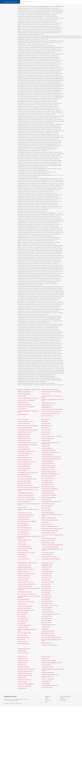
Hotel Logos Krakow (46, 569)
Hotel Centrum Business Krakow (24, 539)
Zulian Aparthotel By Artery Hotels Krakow (51, 559)
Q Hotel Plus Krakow (46, 508)
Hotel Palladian (45, 421)
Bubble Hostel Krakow (22, 662)
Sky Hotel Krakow (45, 522)
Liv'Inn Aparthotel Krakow (47, 461)
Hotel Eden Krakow (22, 623)
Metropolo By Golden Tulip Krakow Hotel (50, 473)
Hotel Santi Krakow (46, 427)
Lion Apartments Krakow (47, 618)
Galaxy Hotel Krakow (22, 507)
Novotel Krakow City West (47, 484)
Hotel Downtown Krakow (23, 620)
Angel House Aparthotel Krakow (24, 567)
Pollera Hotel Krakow (46, 626)
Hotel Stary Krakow (46, 393)
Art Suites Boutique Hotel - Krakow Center (27, 461)
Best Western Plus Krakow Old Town (25, 582)
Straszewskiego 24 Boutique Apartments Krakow (52, 528)
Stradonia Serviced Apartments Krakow (50, 526)
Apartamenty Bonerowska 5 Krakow (25, 569)
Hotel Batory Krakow (22, 616)
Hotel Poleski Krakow (46, 584)
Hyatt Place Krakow (46, 446)
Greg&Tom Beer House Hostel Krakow (26, 684)
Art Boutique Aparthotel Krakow (24, 459)
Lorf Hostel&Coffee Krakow (48, 672)
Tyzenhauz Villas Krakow (47, 687)
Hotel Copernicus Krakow (23, 402)
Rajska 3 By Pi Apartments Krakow (49, 517)
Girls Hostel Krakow (22, 677)
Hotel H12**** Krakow (23, 550)
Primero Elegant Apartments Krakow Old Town (52, 501)
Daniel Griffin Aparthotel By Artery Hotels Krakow (28, 487)
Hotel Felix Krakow (22, 650)
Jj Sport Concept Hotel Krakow (48, 611)
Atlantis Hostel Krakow (23, 658)
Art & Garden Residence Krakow (25, 457)
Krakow (11, 2)
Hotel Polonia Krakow (46, 586)
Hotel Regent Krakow (46, 588)
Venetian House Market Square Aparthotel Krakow (52, 544)
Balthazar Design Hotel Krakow (24, 391)
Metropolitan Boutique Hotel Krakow (49, 471)
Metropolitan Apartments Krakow (49, 624)
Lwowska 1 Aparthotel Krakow (48, 463)
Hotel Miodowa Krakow (47, 577)
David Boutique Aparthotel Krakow (25, 591)
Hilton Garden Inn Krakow (23, 525)
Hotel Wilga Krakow (46, 599)
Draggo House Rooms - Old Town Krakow (27, 669)
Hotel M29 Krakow (46, 419)
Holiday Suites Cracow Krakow (24, 529)
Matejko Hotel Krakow (46, 622)
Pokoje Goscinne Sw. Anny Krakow (49, 495)
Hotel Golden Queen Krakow (24, 546)
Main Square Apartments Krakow (49, 465)
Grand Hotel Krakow (22, 396)
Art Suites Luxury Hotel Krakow (24, 464)
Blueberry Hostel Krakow (23, 660)
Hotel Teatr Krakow (46, 434)
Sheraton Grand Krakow (47, 407)
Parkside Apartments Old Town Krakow (50, 488)
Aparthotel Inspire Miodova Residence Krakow (27, 444)
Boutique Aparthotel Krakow (24, 474)
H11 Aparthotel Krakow (23, 523)
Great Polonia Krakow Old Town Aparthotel (27, 521)
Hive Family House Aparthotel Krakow (26, 610)
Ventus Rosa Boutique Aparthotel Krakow (50, 546)
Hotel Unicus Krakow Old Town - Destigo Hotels (52, 436)
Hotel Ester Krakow (22, 541)
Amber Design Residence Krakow (25, 427)
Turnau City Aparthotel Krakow (48, 542)
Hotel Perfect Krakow (46, 423)
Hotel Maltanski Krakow (47, 573)
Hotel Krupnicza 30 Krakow (23, 559)
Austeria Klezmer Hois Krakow (24, 468)
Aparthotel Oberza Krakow (23, 446)
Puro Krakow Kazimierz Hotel (48, 503)
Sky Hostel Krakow (46, 683)
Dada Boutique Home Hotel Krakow (25, 485)
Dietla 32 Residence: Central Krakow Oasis (27, 594)
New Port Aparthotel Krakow (48, 478)
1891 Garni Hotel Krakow (23, 419)
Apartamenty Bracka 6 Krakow (24, 434)
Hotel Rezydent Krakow (47, 590)
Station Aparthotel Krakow (23, 652)
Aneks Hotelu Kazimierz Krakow (25, 564)
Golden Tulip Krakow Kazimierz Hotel (26, 514)
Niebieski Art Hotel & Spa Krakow (49, 403)
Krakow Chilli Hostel (46, 664)
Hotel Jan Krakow (21, 639)
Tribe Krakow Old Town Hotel (48, 540)
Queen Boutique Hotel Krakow (48, 512)
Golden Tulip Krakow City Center (25, 512)
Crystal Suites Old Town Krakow (24, 483)
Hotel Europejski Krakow (23, 627)
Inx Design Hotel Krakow (47, 448)
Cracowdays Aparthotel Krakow (24, 481)
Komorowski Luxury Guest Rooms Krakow (51, 452)
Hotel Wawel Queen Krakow (48, 438)
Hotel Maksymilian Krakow (47, 571)
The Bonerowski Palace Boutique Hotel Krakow (52, 411)
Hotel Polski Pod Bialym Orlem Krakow (50, 389)
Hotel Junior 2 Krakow (22, 641)
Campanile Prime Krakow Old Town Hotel (27, 584)
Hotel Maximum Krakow (47, 575)
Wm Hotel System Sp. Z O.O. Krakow (50, 645)
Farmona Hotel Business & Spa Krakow (26, 601)
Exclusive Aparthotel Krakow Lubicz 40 (26, 495)
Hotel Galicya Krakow (22, 635)
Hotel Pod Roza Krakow (23, 414)
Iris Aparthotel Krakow (46, 609)
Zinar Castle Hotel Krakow (47, 415)
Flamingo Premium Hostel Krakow (25, 675)
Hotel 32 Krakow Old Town (23, 534)
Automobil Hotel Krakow (23, 579)
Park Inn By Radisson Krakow (48, 486)
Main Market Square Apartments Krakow (50, 674)
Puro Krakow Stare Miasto (47, 505)
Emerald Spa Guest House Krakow (25, 673)
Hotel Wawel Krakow (46, 594)
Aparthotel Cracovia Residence (24, 440)
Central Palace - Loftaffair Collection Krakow (27, 478)
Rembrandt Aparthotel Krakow (48, 633)
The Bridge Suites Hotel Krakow (48, 532)
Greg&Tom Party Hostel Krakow (24, 686)
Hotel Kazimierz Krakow (47, 564)
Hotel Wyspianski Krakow (47, 603)
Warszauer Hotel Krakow (47, 554)
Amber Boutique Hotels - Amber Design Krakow (28, 425)
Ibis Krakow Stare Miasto (47, 607)
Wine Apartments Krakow (47, 643)
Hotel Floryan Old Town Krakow (24, 632)
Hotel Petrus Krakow (46, 579)
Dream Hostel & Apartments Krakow (25, 671)
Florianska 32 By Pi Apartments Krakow (26, 497)
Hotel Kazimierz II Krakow (23, 643)
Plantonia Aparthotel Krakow (48, 491)
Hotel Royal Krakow (46, 592)
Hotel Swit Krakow (46, 658)
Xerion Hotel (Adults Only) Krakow (49, 556)
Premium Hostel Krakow (47, 681)
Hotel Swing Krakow (46, 432)
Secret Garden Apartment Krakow (49, 635)
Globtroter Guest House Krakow (24, 679)
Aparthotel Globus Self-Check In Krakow (26, 573)
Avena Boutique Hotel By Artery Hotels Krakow (28, 472)
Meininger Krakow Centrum (47, 676)
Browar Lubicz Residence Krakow (25, 476)
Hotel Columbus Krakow (23, 618)
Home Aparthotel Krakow (23, 532)
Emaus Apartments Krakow (23, 599)
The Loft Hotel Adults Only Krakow (49, 538)
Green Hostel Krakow (22, 681)
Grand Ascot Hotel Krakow (23, 519)
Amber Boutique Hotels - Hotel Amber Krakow (27, 562)
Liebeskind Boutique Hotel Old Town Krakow (51, 459)
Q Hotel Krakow (45, 628)
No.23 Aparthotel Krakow (47, 480)
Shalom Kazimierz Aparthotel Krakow (50, 520)
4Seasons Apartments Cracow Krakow (26, 421)
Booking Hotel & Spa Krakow (24, 393)
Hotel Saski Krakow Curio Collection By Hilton (52, 391)
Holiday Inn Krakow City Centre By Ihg (26, 400)
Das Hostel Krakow (22, 664)
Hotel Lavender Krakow (47, 567)
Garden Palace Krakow (22, 603)
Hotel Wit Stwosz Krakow (47, 601)
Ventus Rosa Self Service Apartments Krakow (51, 637)
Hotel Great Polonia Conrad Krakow (25, 548)
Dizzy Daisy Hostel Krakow (23, 667)
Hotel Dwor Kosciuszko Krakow (24, 404)
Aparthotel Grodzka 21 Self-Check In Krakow (27, 442)
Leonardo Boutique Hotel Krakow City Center (51, 456)
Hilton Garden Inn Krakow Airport (25, 527)
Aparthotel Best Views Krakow (24, 438)
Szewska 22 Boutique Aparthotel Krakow (50, 530)
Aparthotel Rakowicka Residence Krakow (26, 451)
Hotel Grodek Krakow (22, 408)
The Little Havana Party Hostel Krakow (50, 685)
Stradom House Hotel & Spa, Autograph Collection (52, 409)
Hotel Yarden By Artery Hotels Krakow (50, 605)
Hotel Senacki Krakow (46, 429)
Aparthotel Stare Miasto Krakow (24, 453)
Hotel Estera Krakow (22, 544)
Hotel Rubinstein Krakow (47, 425)
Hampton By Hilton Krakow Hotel (25, 606)
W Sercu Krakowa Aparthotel (48, 552)
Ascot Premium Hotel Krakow (24, 466)
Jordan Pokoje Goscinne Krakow (48, 450)
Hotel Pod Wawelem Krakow (48, 582)
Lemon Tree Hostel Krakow (47, 667)
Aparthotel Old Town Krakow (24, 577)
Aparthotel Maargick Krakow (24, 575)
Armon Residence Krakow (23, 455)
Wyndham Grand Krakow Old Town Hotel (50, 413)
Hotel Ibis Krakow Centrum (23, 637)
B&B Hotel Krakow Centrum (24, 648)
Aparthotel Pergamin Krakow (24, 449)
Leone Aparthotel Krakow (47, 616)
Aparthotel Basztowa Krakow (24, 436)
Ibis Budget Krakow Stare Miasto (49, 660)
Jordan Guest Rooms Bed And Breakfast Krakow (52, 662)
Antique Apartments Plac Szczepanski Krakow (27, 429)
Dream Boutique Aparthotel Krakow (25, 493)
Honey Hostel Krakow (22, 688)
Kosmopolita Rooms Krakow (48, 454)
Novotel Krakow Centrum (47, 482)
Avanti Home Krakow (22, 470)
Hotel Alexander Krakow (23, 612)
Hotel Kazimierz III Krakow (47, 562)
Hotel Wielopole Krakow (47, 596)
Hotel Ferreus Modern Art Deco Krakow (26, 406)
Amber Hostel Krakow (22, 656)
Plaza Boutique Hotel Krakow (48, 493)
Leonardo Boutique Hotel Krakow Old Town (51, 614)
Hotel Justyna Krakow (22, 554)
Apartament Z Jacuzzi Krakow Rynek (25, 432)
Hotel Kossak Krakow (22, 556)
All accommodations (26, 1)
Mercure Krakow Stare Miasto (48, 469)
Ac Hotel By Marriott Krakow (24, 423)
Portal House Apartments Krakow (49, 497)
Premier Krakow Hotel (46, 499)
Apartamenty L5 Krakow (23, 571)
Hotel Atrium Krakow (22, 614)
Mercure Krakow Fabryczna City (48, 467)
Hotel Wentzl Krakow (46, 440)
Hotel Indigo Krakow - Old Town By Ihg (26, 552)
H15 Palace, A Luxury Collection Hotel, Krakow (28, 398)
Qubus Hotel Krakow (46, 510)
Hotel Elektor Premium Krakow (24, 625)
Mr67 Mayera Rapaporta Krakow (49, 476)
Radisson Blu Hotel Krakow (47, 405)
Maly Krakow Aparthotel (47, 620)
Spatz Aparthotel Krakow (47, 524)
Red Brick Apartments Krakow (48, 631)
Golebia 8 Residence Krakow (24, 517)
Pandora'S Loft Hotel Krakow (48, 679)
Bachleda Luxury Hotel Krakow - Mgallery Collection (29, 389)
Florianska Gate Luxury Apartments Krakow (27, 499)
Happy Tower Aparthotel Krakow (25, 608)
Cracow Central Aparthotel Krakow (25, 586)
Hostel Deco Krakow (46, 656)
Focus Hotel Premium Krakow (24, 501)
